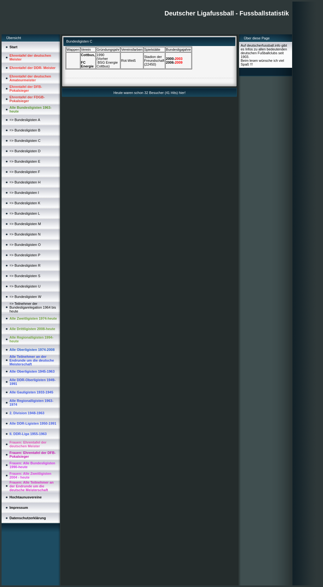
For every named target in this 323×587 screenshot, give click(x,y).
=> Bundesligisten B (24, 130)
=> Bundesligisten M (25, 224)
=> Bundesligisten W (25, 297)
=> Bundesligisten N (24, 234)
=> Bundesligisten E (24, 161)
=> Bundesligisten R (24, 265)
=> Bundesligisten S (24, 276)
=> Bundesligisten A (24, 120)
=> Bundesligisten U (24, 286)
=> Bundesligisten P (24, 255)
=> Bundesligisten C (24, 140)
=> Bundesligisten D (24, 151)
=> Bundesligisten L (24, 213)
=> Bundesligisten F (24, 172)
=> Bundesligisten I (24, 193)
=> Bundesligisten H (24, 182)
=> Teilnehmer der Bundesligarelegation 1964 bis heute (32, 307)
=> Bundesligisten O (25, 245)
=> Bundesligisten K (24, 203)
